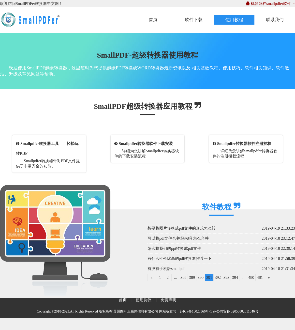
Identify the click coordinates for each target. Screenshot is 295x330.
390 (201, 277)
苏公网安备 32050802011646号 (235, 311)
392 (218, 277)
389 (192, 277)
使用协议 (143, 300)
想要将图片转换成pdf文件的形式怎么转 (182, 228)
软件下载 (194, 19)
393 (226, 277)
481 (260, 277)
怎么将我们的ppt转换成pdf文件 (174, 248)
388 (183, 277)
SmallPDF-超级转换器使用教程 (147, 55)
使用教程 (234, 19)
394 (235, 277)
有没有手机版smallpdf (166, 269)
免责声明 (168, 300)
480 (251, 277)
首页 (153, 19)
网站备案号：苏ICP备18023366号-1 (185, 311)
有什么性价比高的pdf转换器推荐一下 (180, 258)
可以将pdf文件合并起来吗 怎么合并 (178, 238)
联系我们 (275, 19)
